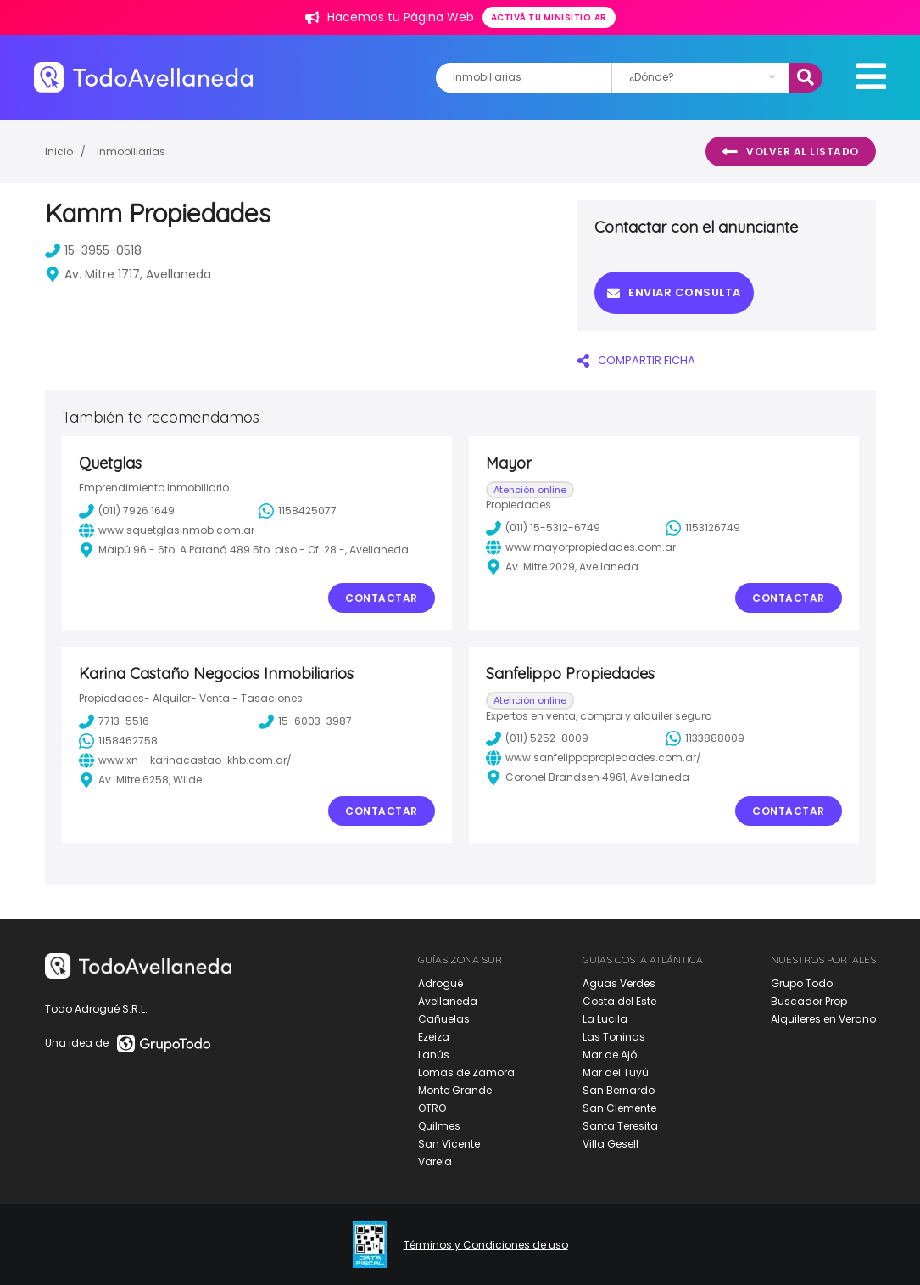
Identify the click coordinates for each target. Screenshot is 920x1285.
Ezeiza (433, 1037)
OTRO (432, 1108)
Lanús (433, 1054)
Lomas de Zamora (466, 1072)
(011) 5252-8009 (537, 738)
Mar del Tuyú (616, 1072)
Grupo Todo (802, 983)
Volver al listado (790, 151)
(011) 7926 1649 (127, 511)
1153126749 (703, 528)
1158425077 (298, 511)
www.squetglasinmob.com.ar (166, 530)
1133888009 (705, 738)
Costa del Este (619, 1001)
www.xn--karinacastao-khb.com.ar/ (185, 760)
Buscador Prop (809, 1001)
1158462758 (118, 741)
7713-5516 (114, 721)
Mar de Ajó (610, 1054)
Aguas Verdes (619, 983)
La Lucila (605, 1019)
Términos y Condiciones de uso (486, 1245)
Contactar (381, 598)
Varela (435, 1161)
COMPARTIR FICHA (636, 360)
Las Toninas (614, 1037)
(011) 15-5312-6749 (543, 528)
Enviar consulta (674, 292)
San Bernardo (619, 1090)
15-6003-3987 (305, 721)
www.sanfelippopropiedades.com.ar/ (593, 758)
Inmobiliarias (131, 151)
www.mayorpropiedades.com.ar (581, 547)
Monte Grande (455, 1090)
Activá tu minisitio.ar (549, 17)
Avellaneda (447, 1001)
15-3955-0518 (93, 250)
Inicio (59, 151)
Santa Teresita (620, 1126)
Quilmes (439, 1126)
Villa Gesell (610, 1143)
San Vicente (449, 1143)
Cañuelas (444, 1019)
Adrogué (440, 983)
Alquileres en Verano (823, 1019)
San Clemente (619, 1108)
